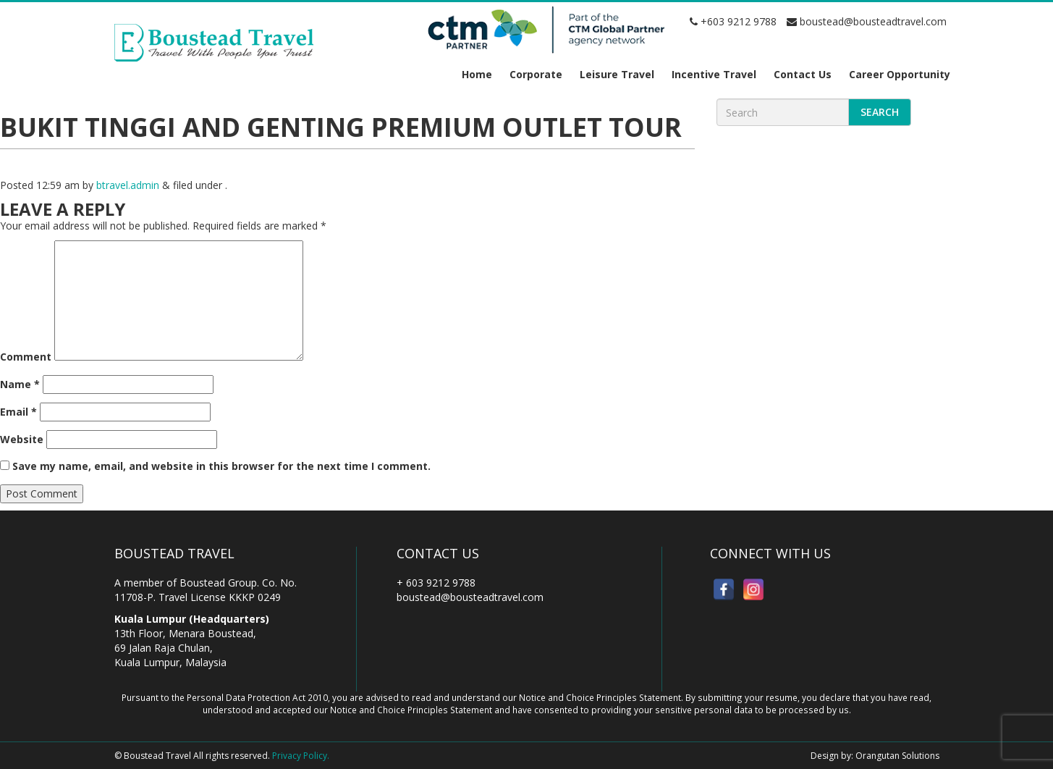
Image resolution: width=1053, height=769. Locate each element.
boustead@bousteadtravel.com (867, 21)
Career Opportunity (899, 74)
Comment (25, 357)
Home (477, 74)
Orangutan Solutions (897, 755)
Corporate (535, 74)
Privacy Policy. (300, 755)
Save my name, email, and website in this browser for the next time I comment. (221, 466)
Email (18, 412)
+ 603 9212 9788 (436, 582)
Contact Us (803, 74)
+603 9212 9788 (733, 21)
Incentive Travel (714, 74)
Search (879, 112)
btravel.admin (127, 185)
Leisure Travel (617, 74)
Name (20, 384)
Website (21, 439)
